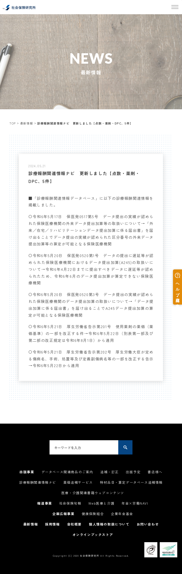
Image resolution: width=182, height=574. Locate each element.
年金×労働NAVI (135, 503)
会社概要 (74, 524)
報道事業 (44, 503)
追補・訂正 (109, 471)
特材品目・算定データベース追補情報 (131, 482)
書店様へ (155, 471)
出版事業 (26, 471)
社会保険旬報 (70, 503)
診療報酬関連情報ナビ (37, 482)
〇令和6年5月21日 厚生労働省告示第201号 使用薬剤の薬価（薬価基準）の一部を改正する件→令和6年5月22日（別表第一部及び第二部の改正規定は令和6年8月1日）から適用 (91, 333)
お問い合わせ (148, 524)
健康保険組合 (93, 513)
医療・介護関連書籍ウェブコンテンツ (92, 492)
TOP (12, 123)
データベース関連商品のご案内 (67, 471)
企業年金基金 (122, 513)
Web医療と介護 (101, 503)
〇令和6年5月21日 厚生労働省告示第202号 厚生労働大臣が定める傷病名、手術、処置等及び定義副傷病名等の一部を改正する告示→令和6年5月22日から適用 (91, 358)
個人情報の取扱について (109, 524)
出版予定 (133, 471)
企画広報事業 (63, 513)
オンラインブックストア (93, 534)
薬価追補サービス (78, 482)
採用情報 (52, 524)
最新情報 (26, 123)
